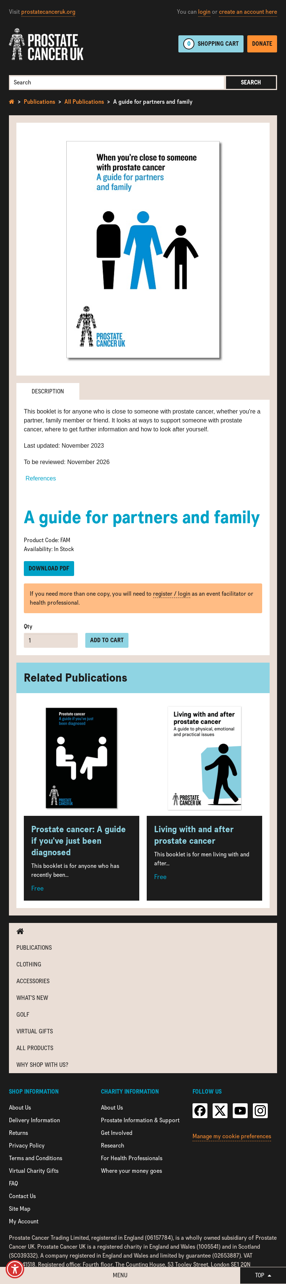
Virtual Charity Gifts (33, 1171)
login (204, 12)
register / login (171, 594)
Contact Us (22, 1196)
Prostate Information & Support (140, 1120)
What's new (32, 998)
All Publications (84, 102)
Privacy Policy (27, 1145)
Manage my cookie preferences (232, 1136)
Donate (262, 44)
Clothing (28, 964)
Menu (120, 1275)
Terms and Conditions (35, 1158)
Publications (39, 102)
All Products (34, 1048)
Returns (18, 1133)
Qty (28, 626)
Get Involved (116, 1133)
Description (48, 391)
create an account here (248, 12)
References (40, 478)
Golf (22, 1014)
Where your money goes (131, 1171)
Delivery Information (34, 1120)
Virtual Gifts (34, 1031)
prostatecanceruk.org (48, 12)
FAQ (13, 1183)
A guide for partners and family (153, 102)
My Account (23, 1221)
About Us (20, 1107)
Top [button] (263, 1275)
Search (251, 82)
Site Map (20, 1209)
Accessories (33, 981)
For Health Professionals (131, 1158)
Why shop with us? (42, 1065)
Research (112, 1145)
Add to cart (107, 640)
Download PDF (49, 568)
